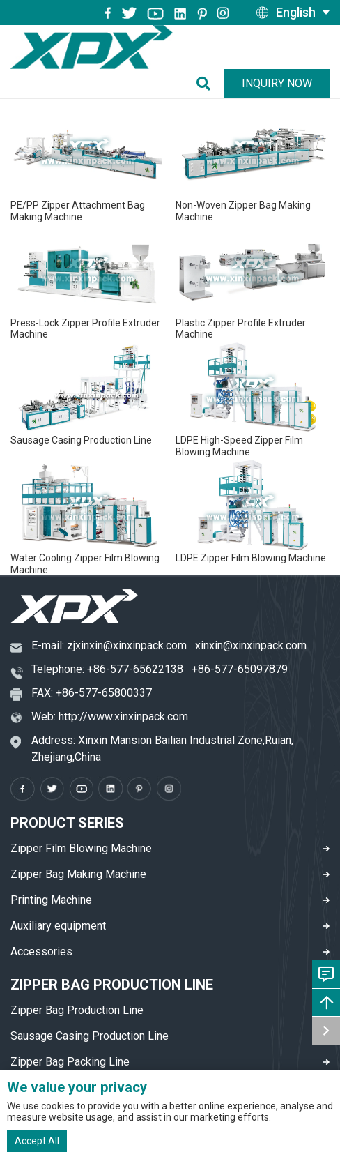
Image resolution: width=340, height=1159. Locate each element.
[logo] (91, 47)
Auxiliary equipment (58, 925)
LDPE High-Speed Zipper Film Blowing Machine (239, 445)
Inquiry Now (277, 83)
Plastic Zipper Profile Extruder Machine (241, 328)
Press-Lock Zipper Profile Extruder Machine (85, 328)
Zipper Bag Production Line (77, 1010)
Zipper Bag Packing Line (70, 1061)
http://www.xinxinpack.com (123, 716)
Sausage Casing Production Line (81, 440)
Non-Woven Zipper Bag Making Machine (243, 210)
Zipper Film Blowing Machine (81, 848)
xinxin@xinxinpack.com (251, 645)
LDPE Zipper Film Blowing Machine (251, 557)
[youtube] (155, 13)
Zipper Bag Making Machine (78, 874)
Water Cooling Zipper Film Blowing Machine (85, 563)
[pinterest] (202, 13)
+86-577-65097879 (240, 669)
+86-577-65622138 (135, 669)
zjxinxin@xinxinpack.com (127, 645)
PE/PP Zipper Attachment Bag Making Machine (77, 210)
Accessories (41, 951)
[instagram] (180, 13)
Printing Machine (51, 900)
